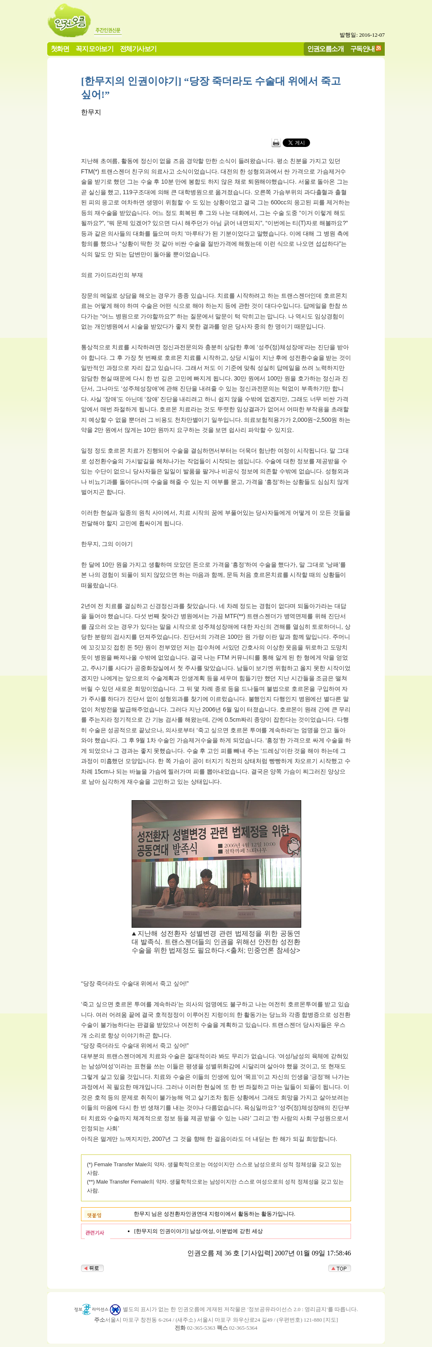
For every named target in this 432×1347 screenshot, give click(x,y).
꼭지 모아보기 (94, 48)
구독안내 (362, 48)
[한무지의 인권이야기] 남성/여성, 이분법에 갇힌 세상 (198, 1231)
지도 (330, 1320)
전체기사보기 (138, 48)
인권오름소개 (325, 48)
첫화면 (60, 48)
